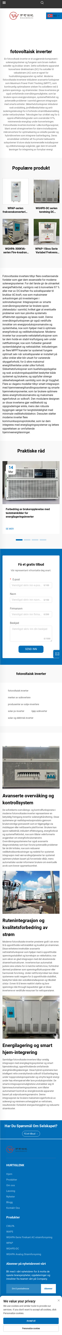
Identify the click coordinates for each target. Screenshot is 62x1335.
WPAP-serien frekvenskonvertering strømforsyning (15, 210)
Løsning (10, 1190)
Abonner (48, 1288)
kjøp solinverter (39, 711)
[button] (19, 540)
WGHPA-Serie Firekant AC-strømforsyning (29, 1237)
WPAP (9, 1242)
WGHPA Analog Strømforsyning (23, 1254)
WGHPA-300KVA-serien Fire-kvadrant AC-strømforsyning (15, 250)
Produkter (11, 1179)
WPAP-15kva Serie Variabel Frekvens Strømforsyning (46, 250)
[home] (16, 1149)
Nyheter (10, 1196)
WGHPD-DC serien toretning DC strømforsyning (46, 210)
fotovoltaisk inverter (18, 690)
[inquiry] (57, 654)
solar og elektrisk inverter (20, 718)
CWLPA (10, 1226)
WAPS (9, 1231)
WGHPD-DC (12, 1248)
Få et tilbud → (31, 1133)
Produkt (23, 1330)
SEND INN (31, 649)
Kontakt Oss (13, 1207)
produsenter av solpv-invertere (23, 704)
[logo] (21, 15)
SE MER (10, 528)
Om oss (10, 1185)
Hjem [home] (9, 1174)
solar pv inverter (16, 711)
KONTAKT (54, 1330)
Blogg (9, 1202)
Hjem (8, 1330)
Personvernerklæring (42, 1310)
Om (38, 1330)
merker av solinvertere (19, 697)
